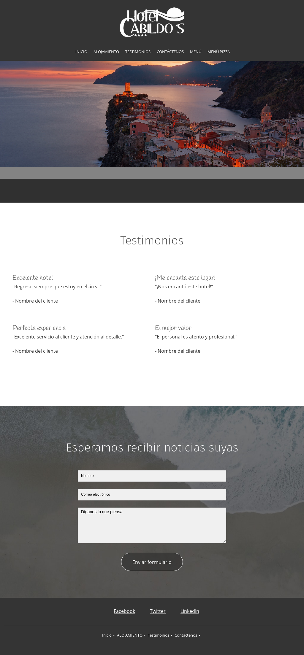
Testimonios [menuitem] (158, 635)
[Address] (143, 190)
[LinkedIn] (185, 611)
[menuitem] (81, 51)
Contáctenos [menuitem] (186, 635)
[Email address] (160, 190)
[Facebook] (120, 611)
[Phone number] (152, 190)
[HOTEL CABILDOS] (152, 22)
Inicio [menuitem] (107, 635)
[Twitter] (153, 611)
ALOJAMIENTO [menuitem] (129, 635)
